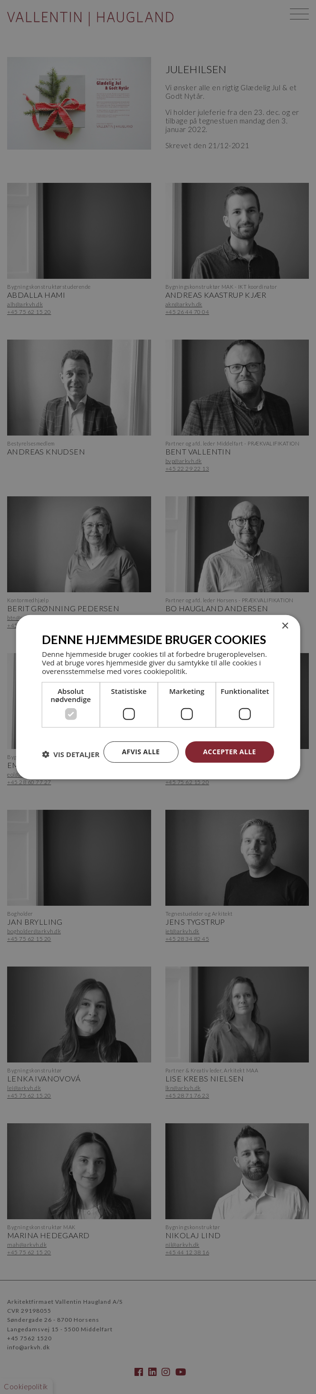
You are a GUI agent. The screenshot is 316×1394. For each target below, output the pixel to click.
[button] (70, 754)
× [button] (284, 625)
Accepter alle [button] (229, 751)
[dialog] (158, 697)
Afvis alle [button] (141, 751)
